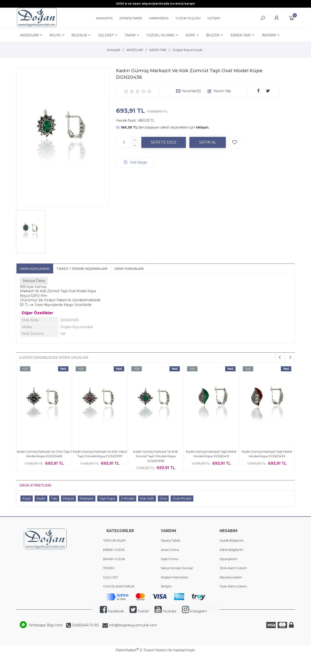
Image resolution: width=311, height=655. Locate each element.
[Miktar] (124, 142)
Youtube (165, 611)
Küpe (26, 498)
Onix (163, 498)
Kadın (40, 498)
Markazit (87, 498)
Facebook (112, 611)
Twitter (139, 611)
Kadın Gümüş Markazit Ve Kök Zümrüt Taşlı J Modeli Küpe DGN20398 (155, 456)
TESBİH (108, 568)
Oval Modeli (181, 498)
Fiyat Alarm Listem (233, 586)
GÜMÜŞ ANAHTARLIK (118, 586)
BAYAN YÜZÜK (114, 559)
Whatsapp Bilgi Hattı (46, 625)
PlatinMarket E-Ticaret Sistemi (141, 650)
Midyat (68, 498)
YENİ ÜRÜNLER (114, 540)
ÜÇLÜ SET (111, 577)
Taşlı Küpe (107, 498)
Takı (54, 498)
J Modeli (127, 498)
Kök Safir (147, 498)
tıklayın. (202, 127)
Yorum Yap (222, 91)
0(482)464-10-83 (85, 625)
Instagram (194, 611)
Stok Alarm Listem (233, 568)
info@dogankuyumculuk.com (132, 625)
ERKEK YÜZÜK (114, 550)
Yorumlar (191, 91)
